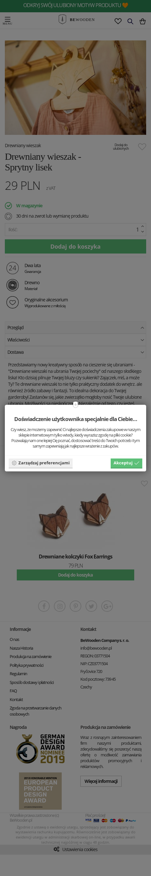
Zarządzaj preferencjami (41, 463)
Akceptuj (126, 463)
